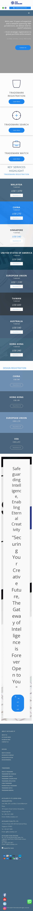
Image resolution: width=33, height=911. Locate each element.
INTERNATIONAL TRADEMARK (9, 785)
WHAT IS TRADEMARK (7, 771)
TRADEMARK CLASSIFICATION (9, 778)
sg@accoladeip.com (11, 832)
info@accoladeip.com (11, 817)
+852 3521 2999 (8, 814)
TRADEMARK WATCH (7, 788)
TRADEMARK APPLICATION (8, 781)
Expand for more (9, 848)
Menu (29, 13)
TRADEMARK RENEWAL (8, 790)
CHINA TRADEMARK (7, 783)
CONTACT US (5, 742)
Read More (16, 195)
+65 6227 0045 (8, 829)
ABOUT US (4, 735)
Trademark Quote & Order (20, 7)
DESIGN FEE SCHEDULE (8, 755)
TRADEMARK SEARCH (7, 776)
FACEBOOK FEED (6, 739)
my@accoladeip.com (11, 844)
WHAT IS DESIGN (6, 753)
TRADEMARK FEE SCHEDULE (9, 774)
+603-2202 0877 (8, 842)
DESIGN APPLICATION (7, 757)
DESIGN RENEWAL (6, 760)
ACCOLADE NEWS (6, 737)
